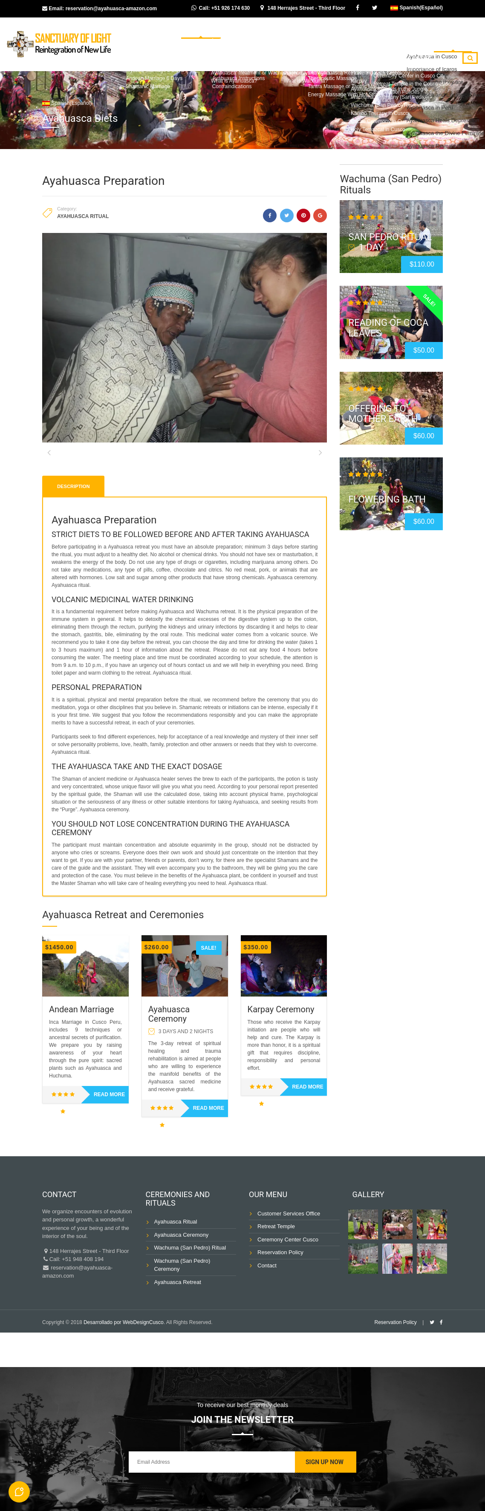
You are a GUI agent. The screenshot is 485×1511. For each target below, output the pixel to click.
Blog (396, 60)
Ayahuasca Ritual (83, 216)
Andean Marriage (81, 1044)
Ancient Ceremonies (320, 36)
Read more (109, 1129)
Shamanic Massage (346, 60)
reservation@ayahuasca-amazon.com (111, 8)
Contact (432, 60)
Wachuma (261, 36)
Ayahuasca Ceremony (169, 1048)
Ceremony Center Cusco (287, 1274)
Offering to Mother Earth (383, 413)
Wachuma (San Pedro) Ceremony (182, 1299)
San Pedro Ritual (390, 237)
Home (177, 36)
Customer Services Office (288, 1248)
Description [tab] (73, 520)
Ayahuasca (216, 36)
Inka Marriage (386, 36)
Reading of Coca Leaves (388, 327)
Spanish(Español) (416, 8)
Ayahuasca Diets (445, 36)
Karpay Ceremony (281, 1044)
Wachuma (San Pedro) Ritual (190, 1282)
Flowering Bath (387, 499)
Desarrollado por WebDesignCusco (124, 1357)
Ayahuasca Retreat (177, 1316)
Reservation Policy (280, 1287)
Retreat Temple (276, 1261)
